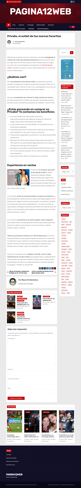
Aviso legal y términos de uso (67, 484)
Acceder (63, 184)
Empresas (20, 296)
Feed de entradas (66, 187)
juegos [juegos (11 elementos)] (70, 265)
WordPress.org (65, 194)
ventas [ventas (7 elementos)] (63, 293)
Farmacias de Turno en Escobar (16, 28)
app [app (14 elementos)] (71, 222)
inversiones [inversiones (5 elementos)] (64, 263)
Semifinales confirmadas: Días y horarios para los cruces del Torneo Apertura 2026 (66, 96)
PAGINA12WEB (40, 11)
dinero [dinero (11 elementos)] (70, 249)
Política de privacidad (53, 484)
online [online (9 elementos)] (63, 271)
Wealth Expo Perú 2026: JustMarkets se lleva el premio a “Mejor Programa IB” (31, 437)
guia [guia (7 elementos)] (67, 257)
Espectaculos (20, 312)
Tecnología (30, 25)
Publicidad (31, 28)
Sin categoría (21, 300)
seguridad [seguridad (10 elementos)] (64, 282)
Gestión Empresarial (22, 298)
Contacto (21, 25)
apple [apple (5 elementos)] (62, 224)
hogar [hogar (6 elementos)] (62, 260)
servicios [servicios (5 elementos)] (63, 285)
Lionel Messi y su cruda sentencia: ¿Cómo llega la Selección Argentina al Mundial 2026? (67, 136)
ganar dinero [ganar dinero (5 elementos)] (64, 254)
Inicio (14, 25)
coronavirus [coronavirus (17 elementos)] (64, 241)
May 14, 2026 (12, 439)
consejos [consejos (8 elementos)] (63, 238)
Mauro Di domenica (20, 41)
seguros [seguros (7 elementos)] (70, 282)
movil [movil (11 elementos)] (68, 268)
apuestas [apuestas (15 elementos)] (68, 224)
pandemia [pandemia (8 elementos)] (69, 271)
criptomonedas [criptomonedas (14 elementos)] (65, 246)
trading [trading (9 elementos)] (63, 287)
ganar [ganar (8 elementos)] (68, 252)
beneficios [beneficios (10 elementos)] (64, 230)
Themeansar (33, 484)
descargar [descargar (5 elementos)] (64, 249)
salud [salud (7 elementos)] (67, 279)
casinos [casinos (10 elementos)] (63, 233)
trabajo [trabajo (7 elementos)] (70, 285)
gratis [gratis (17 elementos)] (62, 257)
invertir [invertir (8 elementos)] (70, 263)
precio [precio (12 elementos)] (63, 274)
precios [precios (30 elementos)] (68, 274)
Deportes (10, 412)
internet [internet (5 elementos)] (68, 260)
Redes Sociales (41, 25)
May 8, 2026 (64, 439)
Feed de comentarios (67, 191)
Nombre (10, 369)
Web (9, 388)
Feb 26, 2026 (20, 306)
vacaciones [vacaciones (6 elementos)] (64, 290)
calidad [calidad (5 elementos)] (70, 230)
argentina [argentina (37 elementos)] (63, 227)
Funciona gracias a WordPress (13, 484)
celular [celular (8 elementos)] (69, 233)
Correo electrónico (14, 379)
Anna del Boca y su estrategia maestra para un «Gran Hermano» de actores (66, 122)
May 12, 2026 (46, 439)
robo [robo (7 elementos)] (62, 279)
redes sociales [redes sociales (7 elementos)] (65, 276)
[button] (70, 27)
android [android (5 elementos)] (63, 219)
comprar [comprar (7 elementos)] (63, 235)
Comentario (12, 338)
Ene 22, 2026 (46, 302)
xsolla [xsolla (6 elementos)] (68, 293)
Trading (27, 412)
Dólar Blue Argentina (42, 28)
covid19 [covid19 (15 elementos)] (63, 243)
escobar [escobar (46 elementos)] (63, 252)
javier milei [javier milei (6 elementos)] (64, 265)
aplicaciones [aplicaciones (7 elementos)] (64, 222)
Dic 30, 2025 (20, 320)
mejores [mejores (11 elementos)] (63, 268)
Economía (51, 25)
